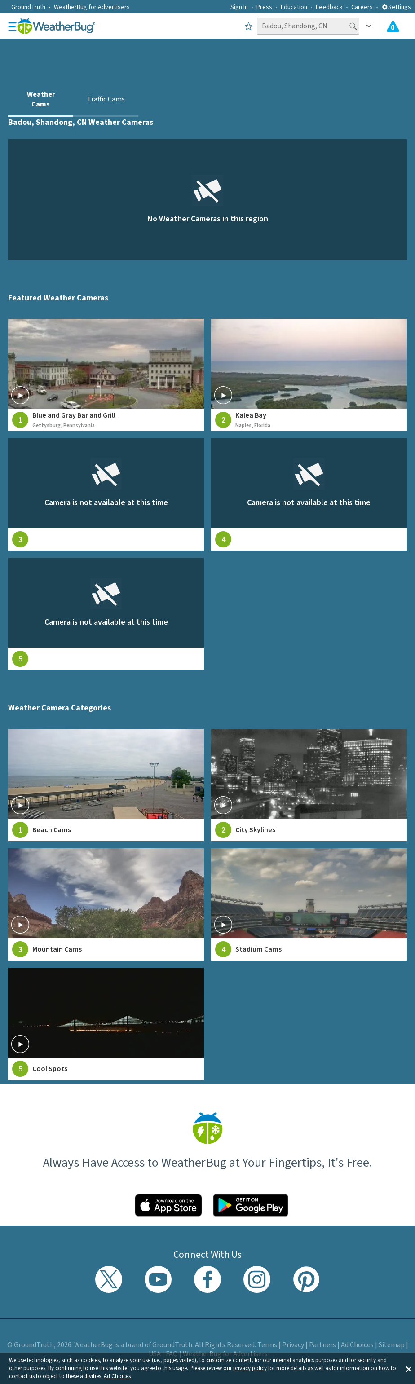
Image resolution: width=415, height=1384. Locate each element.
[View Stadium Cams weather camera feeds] (309, 904)
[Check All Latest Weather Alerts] (393, 26)
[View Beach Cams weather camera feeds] (106, 785)
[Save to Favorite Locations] (248, 26)
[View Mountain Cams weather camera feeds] (106, 904)
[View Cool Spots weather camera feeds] (106, 1024)
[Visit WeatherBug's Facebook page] (207, 1279)
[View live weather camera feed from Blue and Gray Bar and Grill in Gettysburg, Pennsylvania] (106, 375)
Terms (267, 1345)
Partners (322, 1345)
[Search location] (308, 26)
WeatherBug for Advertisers (92, 7)
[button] (408, 1368)
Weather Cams (41, 99)
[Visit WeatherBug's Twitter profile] (108, 1279)
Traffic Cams (106, 99)
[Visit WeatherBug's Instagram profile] (256, 1279)
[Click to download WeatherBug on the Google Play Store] (250, 1205)
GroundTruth (28, 7)
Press (264, 7)
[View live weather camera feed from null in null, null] (106, 494)
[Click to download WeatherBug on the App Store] (168, 1205)
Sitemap (392, 1345)
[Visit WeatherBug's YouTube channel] (158, 1279)
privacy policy (250, 1368)
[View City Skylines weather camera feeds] (309, 785)
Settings (396, 7)
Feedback (329, 7)
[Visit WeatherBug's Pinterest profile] (306, 1279)
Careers (362, 7)
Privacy (293, 1345)
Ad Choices (117, 1376)
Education (294, 7)
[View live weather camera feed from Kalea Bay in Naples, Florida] (309, 375)
